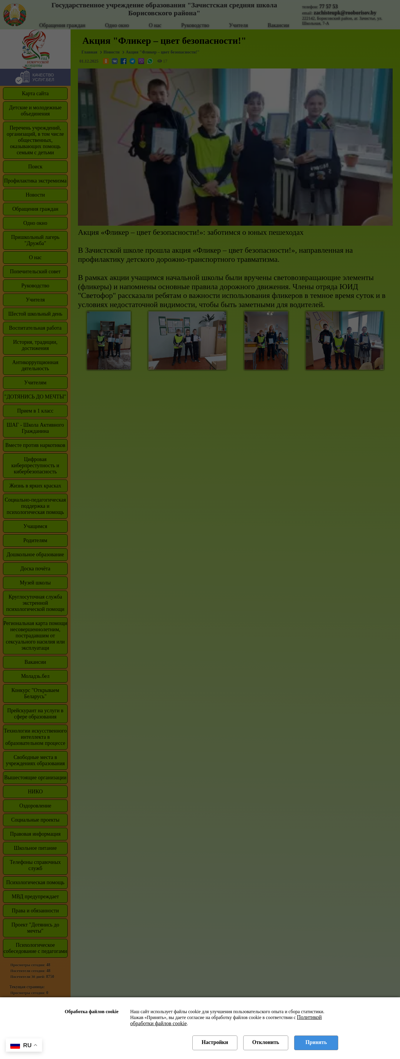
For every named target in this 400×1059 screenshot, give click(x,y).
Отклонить (265, 1042)
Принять (316, 1042)
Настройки (214, 1042)
